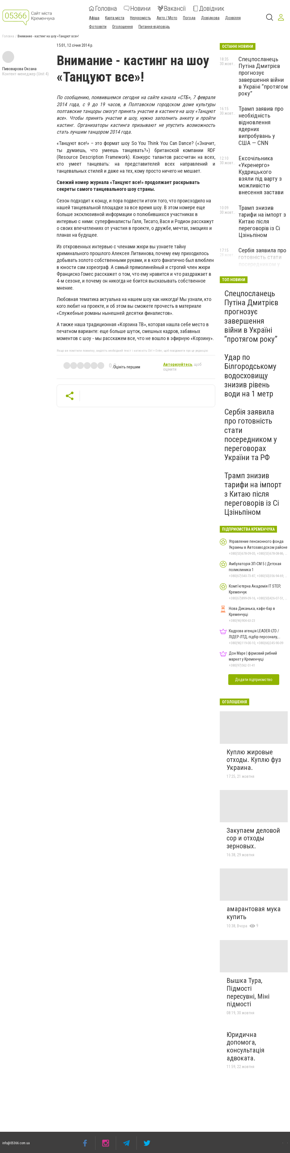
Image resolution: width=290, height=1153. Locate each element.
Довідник (208, 8)
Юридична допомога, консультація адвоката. (246, 1046)
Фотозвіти (97, 26)
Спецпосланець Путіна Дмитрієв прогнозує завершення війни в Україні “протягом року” (263, 76)
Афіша (94, 18)
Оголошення (122, 26)
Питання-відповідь (154, 26)
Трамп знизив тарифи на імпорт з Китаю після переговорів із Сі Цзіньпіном (262, 221)
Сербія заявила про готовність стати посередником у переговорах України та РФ (262, 264)
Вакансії (171, 8)
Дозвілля (233, 18)
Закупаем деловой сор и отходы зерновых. (253, 838)
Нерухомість (140, 18)
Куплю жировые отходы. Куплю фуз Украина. (254, 760)
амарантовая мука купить (254, 913)
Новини (137, 8)
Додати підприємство (253, 679)
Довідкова (210, 18)
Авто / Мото (167, 18)
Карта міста (114, 18)
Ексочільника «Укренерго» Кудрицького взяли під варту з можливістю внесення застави (260, 175)
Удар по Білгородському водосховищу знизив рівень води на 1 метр (250, 375)
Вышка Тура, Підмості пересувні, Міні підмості (248, 992)
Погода (189, 18)
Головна (103, 8)
